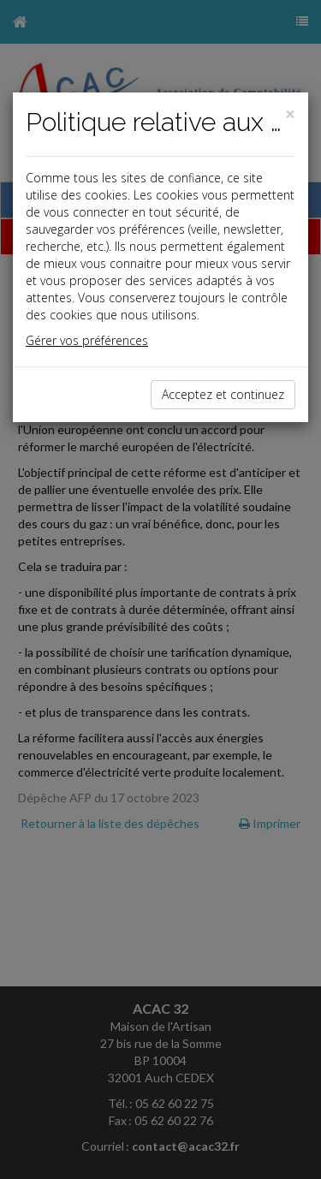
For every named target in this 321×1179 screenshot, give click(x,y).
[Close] (290, 114)
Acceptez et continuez (223, 394)
